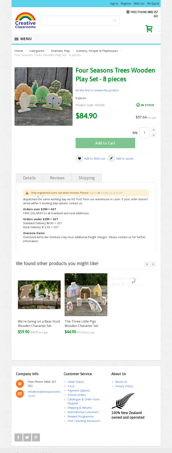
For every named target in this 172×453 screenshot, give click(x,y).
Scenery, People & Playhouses (97, 51)
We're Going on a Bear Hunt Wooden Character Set (39, 323)
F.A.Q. (71, 386)
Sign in (93, 192)
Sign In (114, 3)
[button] (90, 159)
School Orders (77, 395)
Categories (37, 51)
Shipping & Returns (80, 408)
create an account (111, 192)
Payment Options (79, 390)
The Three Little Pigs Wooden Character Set (81, 323)
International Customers (83, 412)
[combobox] (80, 21)
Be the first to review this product (97, 90)
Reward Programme (81, 416)
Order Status (76, 382)
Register (126, 3)
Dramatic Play (61, 51)
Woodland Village (124, 278)
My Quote (153, 3)
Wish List (139, 3)
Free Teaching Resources (84, 421)
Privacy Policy (124, 386)
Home (19, 51)
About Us (121, 382)
